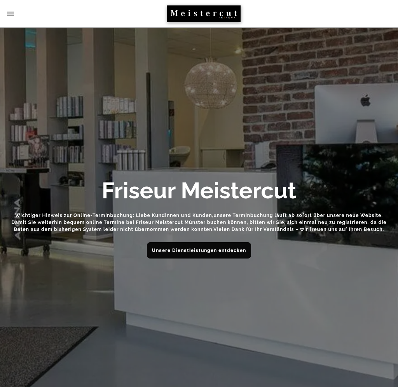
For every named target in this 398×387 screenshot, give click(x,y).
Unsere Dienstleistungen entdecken (199, 250)
